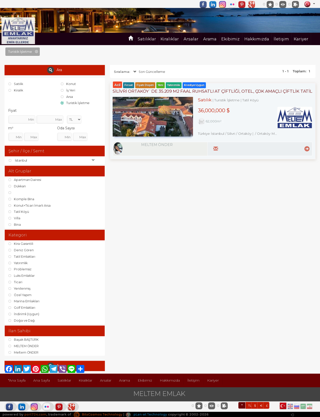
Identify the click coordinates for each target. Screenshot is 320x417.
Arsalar (191, 38)
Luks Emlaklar (22, 275)
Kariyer (301, 38)
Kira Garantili (20, 244)
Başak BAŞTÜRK (24, 339)
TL (250, 404)
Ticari (15, 281)
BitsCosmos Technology (99, 413)
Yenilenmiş (19, 288)
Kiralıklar (169, 38)
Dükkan (17, 186)
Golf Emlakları (22, 307)
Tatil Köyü (18, 212)
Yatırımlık (18, 262)
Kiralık (16, 90)
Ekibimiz (230, 38)
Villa (14, 218)
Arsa (67, 96)
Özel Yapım (20, 294)
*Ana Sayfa (17, 379)
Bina (14, 224)
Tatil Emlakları (22, 256)
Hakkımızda (256, 38)
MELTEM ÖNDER (24, 345)
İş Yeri (68, 90)
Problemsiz (20, 269)
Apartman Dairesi (25, 180)
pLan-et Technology (150, 413)
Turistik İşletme (75, 103)
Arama (210, 38)
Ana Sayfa (42, 379)
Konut (68, 84)
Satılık (16, 84)
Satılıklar (147, 38)
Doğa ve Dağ (21, 319)
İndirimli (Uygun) (24, 313)
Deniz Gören (21, 250)
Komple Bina (21, 199)
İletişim (281, 38)
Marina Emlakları (24, 301)
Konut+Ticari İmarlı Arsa (29, 205)
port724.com (35, 413)
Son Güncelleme (149, 72)
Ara (54, 70)
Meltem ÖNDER (24, 351)
